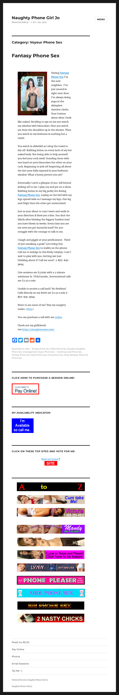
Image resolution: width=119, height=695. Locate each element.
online (58, 317)
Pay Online (18, 649)
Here (29, 309)
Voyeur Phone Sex (46, 352)
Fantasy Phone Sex (36, 55)
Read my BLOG (20, 642)
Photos (16, 656)
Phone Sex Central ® (50, 459)
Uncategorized (30, 352)
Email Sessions (20, 663)
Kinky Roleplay (71, 355)
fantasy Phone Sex (40, 349)
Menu (101, 19)
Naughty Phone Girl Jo (36, 17)
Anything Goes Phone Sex (69, 352)
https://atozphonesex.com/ (38, 329)
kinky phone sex (55, 355)
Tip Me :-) (17, 670)
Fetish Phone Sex (58, 349)
